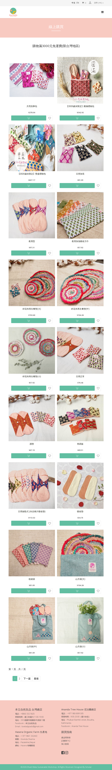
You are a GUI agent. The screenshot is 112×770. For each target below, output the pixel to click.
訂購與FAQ (65, 740)
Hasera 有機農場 (28, 745)
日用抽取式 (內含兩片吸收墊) (31, 511)
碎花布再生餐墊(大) (32, 309)
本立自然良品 (31, 723)
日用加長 (80, 174)
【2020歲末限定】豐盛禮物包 (32, 174)
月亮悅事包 (32, 106)
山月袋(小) (80, 646)
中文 (73, 2)
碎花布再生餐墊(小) (32, 376)
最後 (36, 678)
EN (78, 2)
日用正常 (80, 376)
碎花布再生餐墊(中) (80, 309)
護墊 (32, 444)
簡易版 (80, 444)
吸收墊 (80, 511)
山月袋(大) (80, 579)
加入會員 (65, 744)
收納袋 (32, 579)
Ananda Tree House (80, 726)
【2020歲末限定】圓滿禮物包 (80, 106)
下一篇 (27, 678)
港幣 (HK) (99, 3)
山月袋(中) (32, 646)
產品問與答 (66, 737)
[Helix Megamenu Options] (102, 12)
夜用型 (32, 241)
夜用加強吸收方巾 (80, 241)
